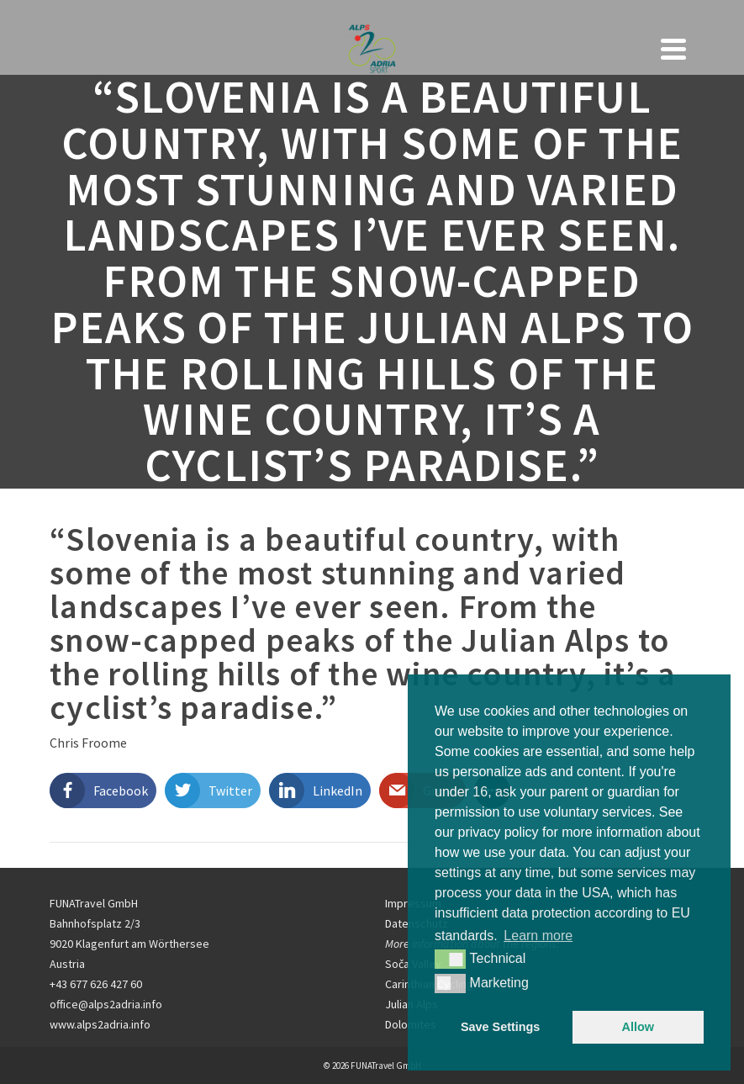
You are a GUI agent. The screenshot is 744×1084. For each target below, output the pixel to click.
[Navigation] (673, 49)
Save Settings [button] (500, 1027)
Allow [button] (638, 1027)
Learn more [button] (538, 935)
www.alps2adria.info (100, 1024)
